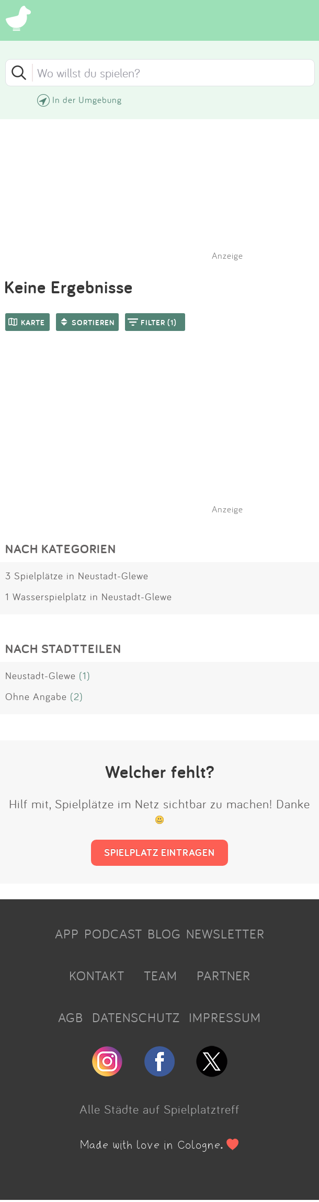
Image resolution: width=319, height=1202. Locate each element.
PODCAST (113, 933)
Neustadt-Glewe (40, 675)
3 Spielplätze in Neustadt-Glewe (77, 575)
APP (67, 933)
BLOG (164, 933)
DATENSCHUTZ (136, 1017)
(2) (76, 696)
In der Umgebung (87, 99)
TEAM (160, 975)
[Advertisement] (164, 436)
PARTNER (223, 975)
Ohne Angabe (36, 696)
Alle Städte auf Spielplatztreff (159, 1109)
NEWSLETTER (225, 933)
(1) (84, 675)
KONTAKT (96, 975)
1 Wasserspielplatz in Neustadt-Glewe (88, 596)
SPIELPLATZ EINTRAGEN (159, 852)
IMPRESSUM (225, 1017)
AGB (70, 1017)
